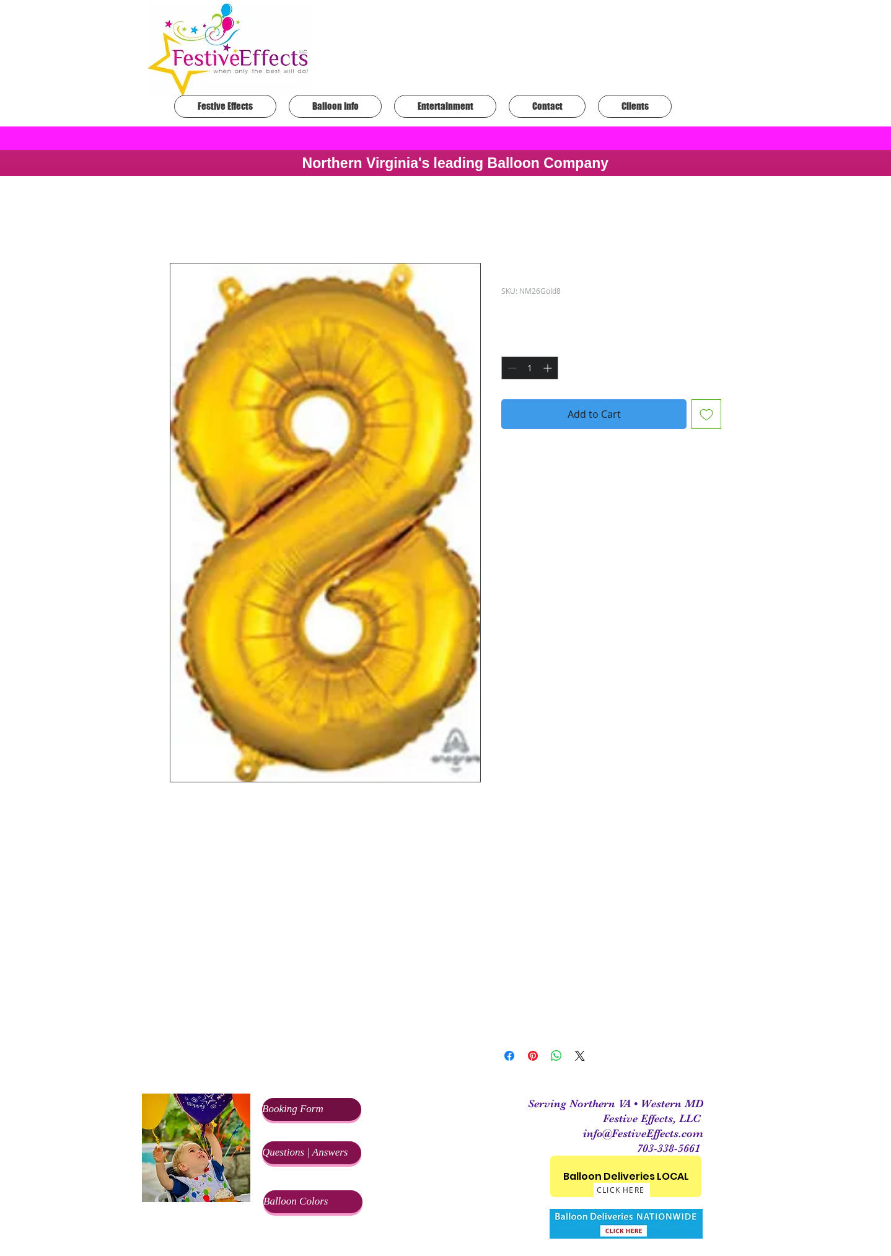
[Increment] (548, 368)
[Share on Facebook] (509, 1055)
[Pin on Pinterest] (532, 1055)
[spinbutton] (530, 368)
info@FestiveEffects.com (643, 1133)
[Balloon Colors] (312, 1201)
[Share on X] (580, 1055)
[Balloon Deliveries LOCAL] (625, 1176)
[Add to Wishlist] (706, 414)
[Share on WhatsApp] (556, 1055)
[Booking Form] (311, 1109)
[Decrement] (511, 368)
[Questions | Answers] (311, 1152)
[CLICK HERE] (622, 1190)
